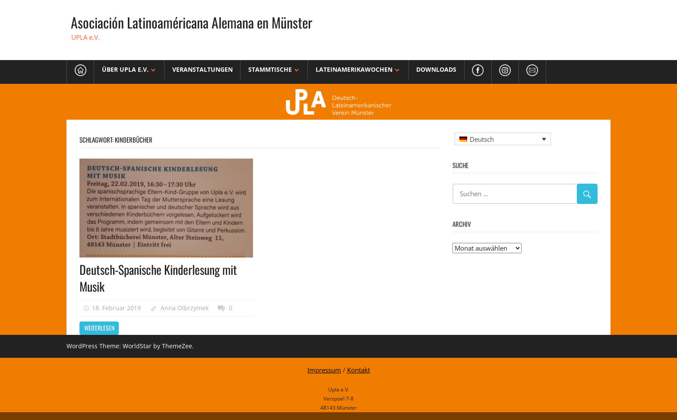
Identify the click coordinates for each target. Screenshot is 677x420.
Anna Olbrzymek (185, 308)
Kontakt (358, 370)
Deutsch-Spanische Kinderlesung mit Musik (158, 278)
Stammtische (270, 69)
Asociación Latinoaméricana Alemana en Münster (191, 22)
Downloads (436, 69)
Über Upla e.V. (125, 69)
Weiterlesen (99, 327)
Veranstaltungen (202, 69)
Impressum (324, 370)
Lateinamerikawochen (354, 69)
